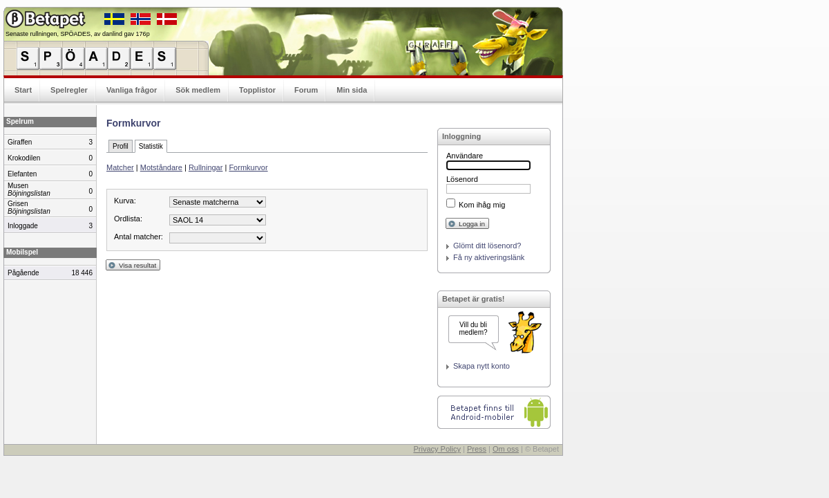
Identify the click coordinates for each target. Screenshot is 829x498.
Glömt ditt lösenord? (487, 245)
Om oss (506, 449)
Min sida (351, 90)
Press (476, 449)
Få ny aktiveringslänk (488, 257)
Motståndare (161, 167)
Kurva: (125, 200)
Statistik (151, 146)
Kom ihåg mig (482, 205)
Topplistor (257, 90)
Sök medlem (197, 90)
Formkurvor (248, 167)
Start (23, 90)
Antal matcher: (138, 236)
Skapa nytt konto (481, 366)
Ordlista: (128, 218)
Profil (120, 146)
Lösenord (462, 179)
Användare (464, 155)
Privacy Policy (436, 449)
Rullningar (206, 167)
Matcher (120, 167)
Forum (306, 90)
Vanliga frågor (131, 90)
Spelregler (69, 90)
